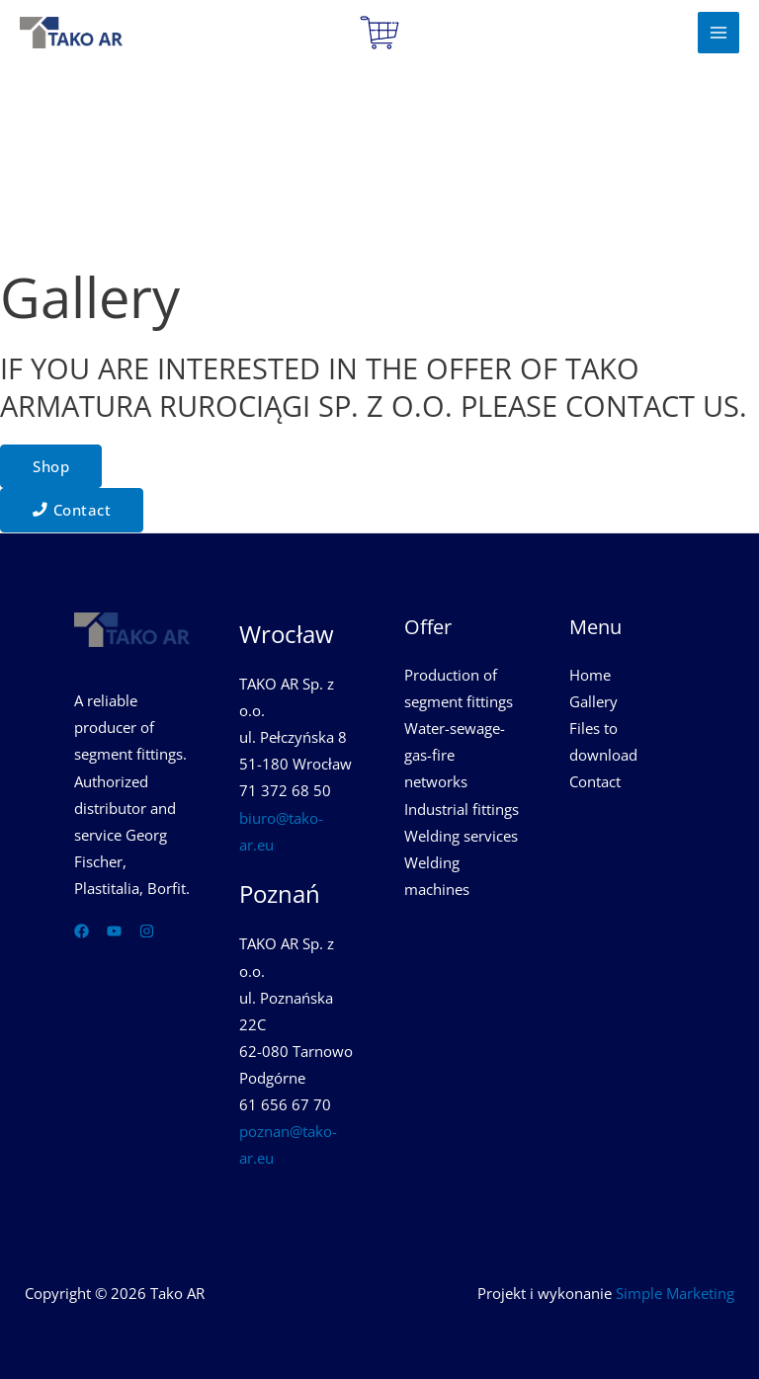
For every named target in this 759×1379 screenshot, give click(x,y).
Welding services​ (461, 836)
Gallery (593, 701)
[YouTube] (114, 931)
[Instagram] (146, 931)
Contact (595, 781)
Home (590, 675)
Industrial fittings (461, 809)
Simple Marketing (675, 1293)
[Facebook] (81, 931)
